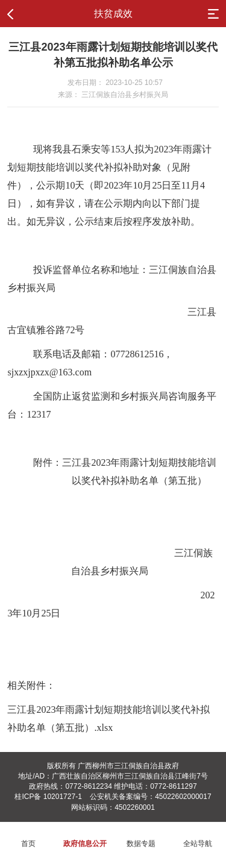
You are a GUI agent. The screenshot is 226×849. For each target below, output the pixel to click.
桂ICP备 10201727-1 (47, 796)
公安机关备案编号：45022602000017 (150, 796)
